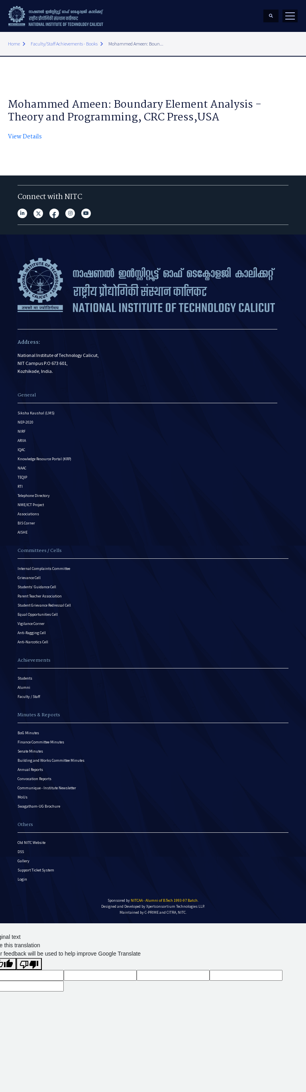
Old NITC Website (31, 842)
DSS (21, 851)
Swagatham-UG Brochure (39, 806)
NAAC (22, 468)
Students (25, 678)
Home (14, 44)
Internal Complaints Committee (44, 568)
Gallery (23, 860)
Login (22, 879)
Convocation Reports (34, 778)
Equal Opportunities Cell (38, 614)
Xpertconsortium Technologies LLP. (175, 906)
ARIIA (22, 440)
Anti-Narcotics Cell (33, 642)
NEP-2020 (25, 422)
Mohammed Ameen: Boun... (135, 44)
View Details (25, 137)
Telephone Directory (34, 495)
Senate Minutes (30, 751)
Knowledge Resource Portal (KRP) (44, 458)
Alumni (24, 687)
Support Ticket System (36, 870)
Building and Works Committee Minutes (51, 760)
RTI (20, 486)
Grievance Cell (29, 577)
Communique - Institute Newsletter (47, 787)
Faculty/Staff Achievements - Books (64, 44)
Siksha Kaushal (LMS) (36, 413)
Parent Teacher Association (40, 596)
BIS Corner (26, 523)
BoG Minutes (28, 732)
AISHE (22, 532)
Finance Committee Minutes (41, 742)
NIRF (22, 431)
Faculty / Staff (29, 696)
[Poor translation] (29, 964)
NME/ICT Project (31, 504)
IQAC (21, 449)
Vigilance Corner (31, 623)
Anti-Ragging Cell (32, 632)
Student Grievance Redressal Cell (44, 605)
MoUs (22, 797)
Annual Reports (30, 769)
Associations (28, 513)
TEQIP (22, 477)
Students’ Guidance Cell (37, 586)
